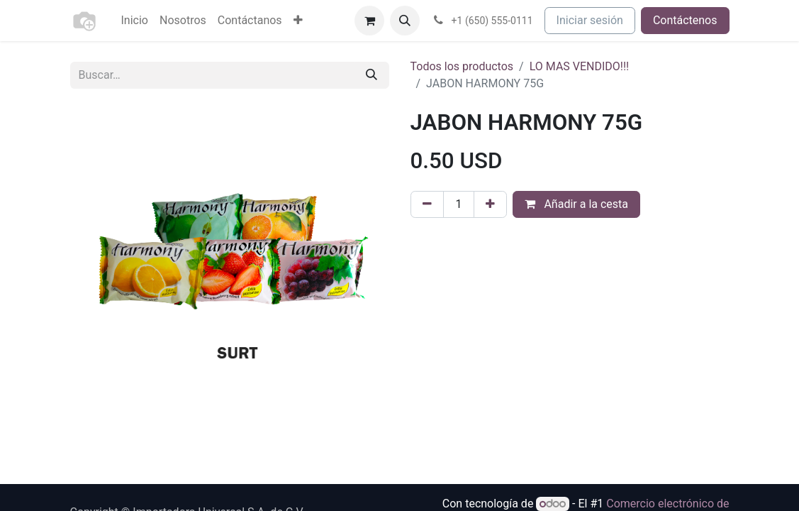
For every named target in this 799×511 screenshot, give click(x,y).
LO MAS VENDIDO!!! (580, 66)
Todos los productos (462, 66)
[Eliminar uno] (427, 204)
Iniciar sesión (590, 20)
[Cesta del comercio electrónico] (369, 20)
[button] (405, 20)
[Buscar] (371, 75)
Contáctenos (685, 20)
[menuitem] (135, 20)
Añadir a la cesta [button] (576, 204)
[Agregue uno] (490, 204)
